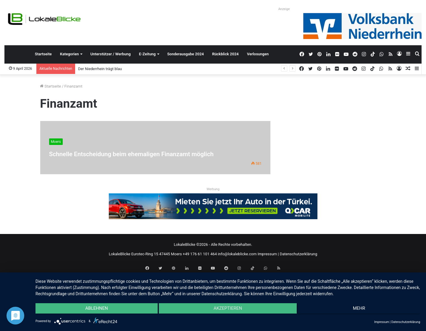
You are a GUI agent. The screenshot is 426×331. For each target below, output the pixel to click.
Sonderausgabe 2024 (185, 54)
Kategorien (69, 54)
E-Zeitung (147, 54)
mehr (362, 310)
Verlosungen (258, 54)
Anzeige (284, 9)
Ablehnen (93, 310)
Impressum (267, 254)
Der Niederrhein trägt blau (100, 69)
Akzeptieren (228, 310)
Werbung (213, 189)
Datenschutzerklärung (298, 254)
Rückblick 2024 (225, 54)
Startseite (43, 54)
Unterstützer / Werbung (110, 54)
